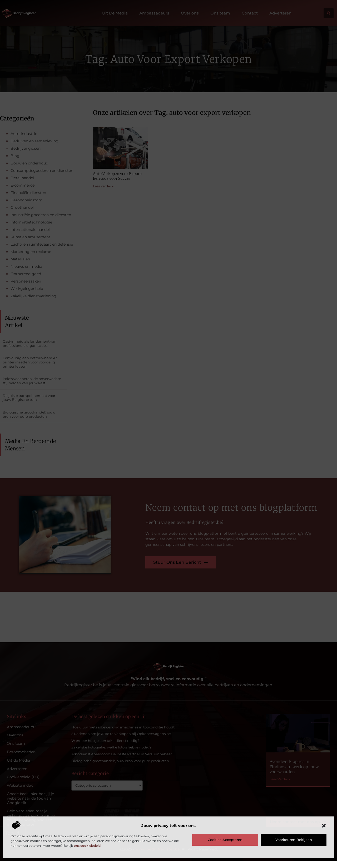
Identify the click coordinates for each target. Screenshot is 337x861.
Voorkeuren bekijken (293, 840)
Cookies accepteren (225, 840)
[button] (323, 825)
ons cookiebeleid (87, 846)
